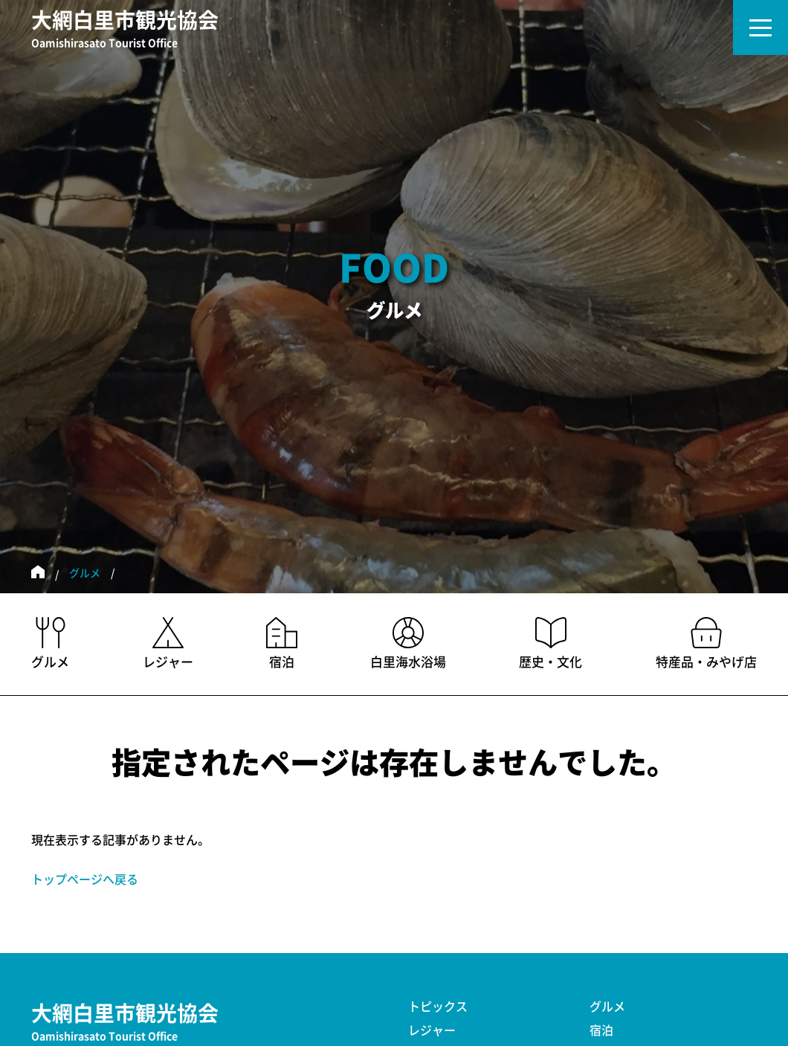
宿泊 (601, 1030)
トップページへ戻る (84, 879)
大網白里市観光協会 (125, 30)
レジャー (432, 1030)
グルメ (84, 573)
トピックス (438, 1007)
